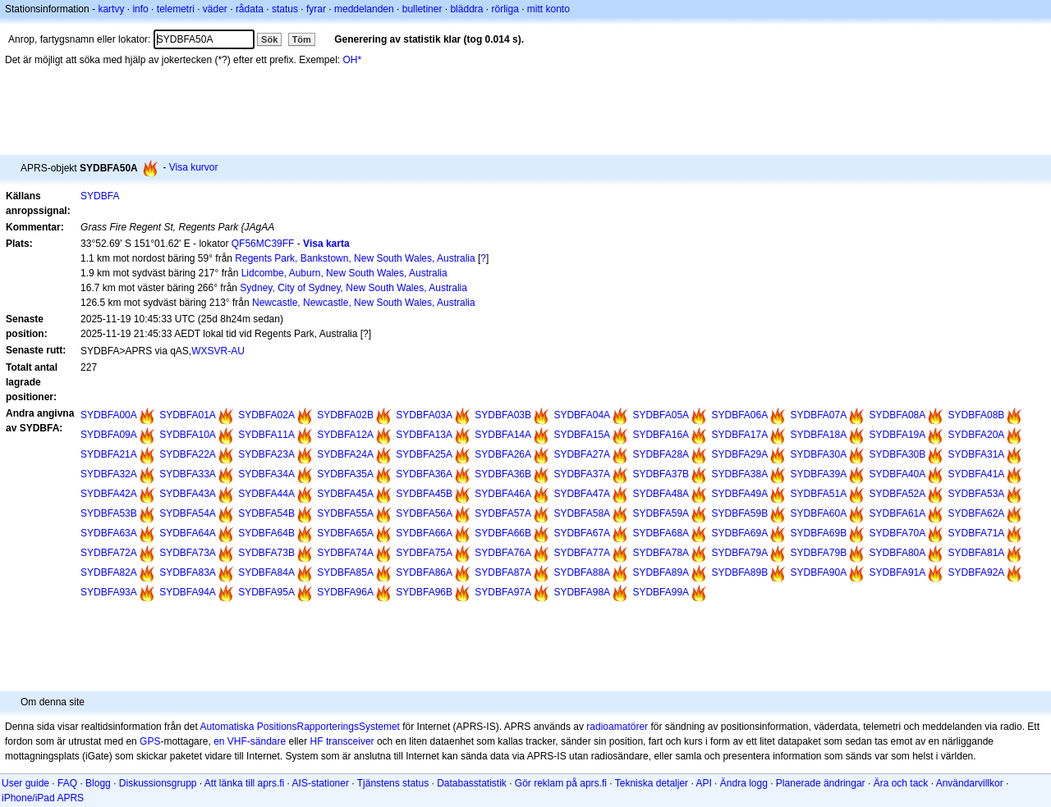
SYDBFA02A (266, 415)
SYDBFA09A (108, 434)
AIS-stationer (320, 783)
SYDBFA (99, 196)
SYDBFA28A (660, 454)
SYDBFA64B (266, 533)
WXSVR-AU (218, 351)
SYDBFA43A (187, 493)
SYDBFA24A (345, 454)
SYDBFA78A (660, 553)
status (285, 9)
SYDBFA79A (739, 553)
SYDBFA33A (187, 474)
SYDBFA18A (819, 434)
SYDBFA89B (739, 572)
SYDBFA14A (503, 434)
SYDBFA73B (266, 553)
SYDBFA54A (187, 513)
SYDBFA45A (345, 493)
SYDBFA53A (976, 493)
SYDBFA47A (581, 493)
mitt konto (548, 9)
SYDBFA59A (660, 513)
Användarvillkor (969, 783)
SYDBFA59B (739, 513)
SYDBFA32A (108, 474)
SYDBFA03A (424, 415)
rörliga (504, 9)
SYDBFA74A (345, 553)
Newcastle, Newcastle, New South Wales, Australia (363, 302)
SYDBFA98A (581, 592)
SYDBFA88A (581, 572)
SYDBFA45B (424, 493)
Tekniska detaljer (651, 783)
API (703, 783)
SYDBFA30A (819, 454)
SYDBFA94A (187, 592)
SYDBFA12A (345, 434)
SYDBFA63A (108, 533)
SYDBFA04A (581, 415)
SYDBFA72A (108, 553)
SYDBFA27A (581, 454)
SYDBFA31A (976, 454)
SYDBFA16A (660, 434)
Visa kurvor (193, 167)
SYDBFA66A (424, 533)
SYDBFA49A (739, 493)
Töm (301, 39)
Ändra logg (744, 783)
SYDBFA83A (187, 572)
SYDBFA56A (424, 513)
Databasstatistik (472, 783)
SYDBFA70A (898, 533)
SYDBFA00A (108, 415)
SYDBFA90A (819, 572)
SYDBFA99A (660, 592)
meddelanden (364, 9)
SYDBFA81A (976, 553)
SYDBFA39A (819, 474)
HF (317, 741)
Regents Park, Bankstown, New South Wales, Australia (355, 258)
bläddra (466, 9)
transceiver (350, 741)
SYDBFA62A (976, 513)
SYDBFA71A (976, 533)
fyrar (316, 9)
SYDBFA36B (503, 474)
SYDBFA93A (108, 592)
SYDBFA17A (739, 434)
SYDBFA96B (424, 592)
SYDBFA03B (503, 415)
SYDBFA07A (819, 415)
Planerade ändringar (820, 783)
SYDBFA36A (424, 474)
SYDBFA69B (819, 533)
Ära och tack (901, 783)
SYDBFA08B (976, 415)
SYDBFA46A (503, 493)
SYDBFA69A (739, 533)
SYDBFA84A (266, 572)
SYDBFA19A (898, 434)
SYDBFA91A (898, 572)
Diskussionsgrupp (158, 783)
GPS (150, 741)
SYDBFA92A (976, 572)
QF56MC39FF (263, 243)
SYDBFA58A (581, 513)
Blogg (98, 783)
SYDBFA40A (898, 474)
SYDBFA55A (345, 513)
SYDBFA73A (187, 553)
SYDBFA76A (503, 553)
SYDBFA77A (581, 553)
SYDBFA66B (503, 533)
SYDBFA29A (739, 454)
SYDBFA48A (660, 493)
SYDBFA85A (345, 572)
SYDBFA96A (345, 592)
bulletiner (422, 9)
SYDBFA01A (187, 415)
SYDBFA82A (108, 572)
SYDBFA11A (266, 434)
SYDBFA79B (819, 553)
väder (215, 9)
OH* (352, 60)
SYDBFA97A (503, 592)
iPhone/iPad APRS (43, 798)
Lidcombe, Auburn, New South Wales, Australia (344, 273)
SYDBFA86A (424, 572)
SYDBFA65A (345, 533)
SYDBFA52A (898, 493)
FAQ (67, 783)
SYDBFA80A (898, 553)
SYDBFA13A (424, 434)
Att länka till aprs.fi (244, 783)
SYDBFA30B (898, 454)
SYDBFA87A (503, 572)
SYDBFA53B (108, 513)
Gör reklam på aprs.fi (561, 783)
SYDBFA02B (345, 415)
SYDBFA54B (266, 513)
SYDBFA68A (660, 533)
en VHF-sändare (249, 741)
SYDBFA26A (503, 454)
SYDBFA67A (581, 533)
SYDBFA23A (266, 454)
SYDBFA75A (424, 553)
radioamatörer (617, 726)
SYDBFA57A (503, 513)
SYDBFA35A (345, 474)
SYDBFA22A (187, 454)
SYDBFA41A (976, 474)
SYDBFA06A (739, 415)
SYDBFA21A (108, 454)
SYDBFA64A (187, 533)
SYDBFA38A (739, 474)
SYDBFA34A (266, 474)
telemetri (176, 9)
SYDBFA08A (898, 415)
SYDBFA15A (581, 434)
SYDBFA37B (660, 474)
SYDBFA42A (108, 493)
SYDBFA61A (898, 513)
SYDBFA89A (660, 572)
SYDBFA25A (424, 454)
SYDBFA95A (266, 592)
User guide (25, 783)
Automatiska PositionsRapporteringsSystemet (299, 726)
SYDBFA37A (581, 474)
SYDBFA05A (660, 415)
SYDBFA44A (266, 493)
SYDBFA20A (976, 434)
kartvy (111, 9)
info (140, 9)
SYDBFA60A (819, 513)
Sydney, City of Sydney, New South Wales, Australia (353, 288)
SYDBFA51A (819, 493)
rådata (250, 9)
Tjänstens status (393, 783)
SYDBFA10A (187, 434)
